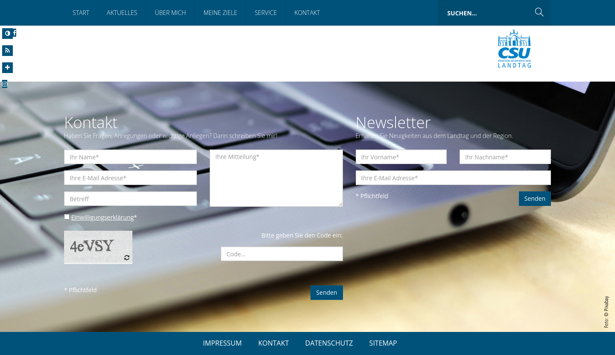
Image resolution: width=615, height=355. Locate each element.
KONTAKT (273, 343)
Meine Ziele (220, 13)
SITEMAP (383, 343)
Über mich (170, 13)
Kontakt (307, 13)
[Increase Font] (7, 67)
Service (266, 13)
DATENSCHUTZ (329, 343)
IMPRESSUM (222, 343)
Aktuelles (122, 13)
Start (81, 13)
